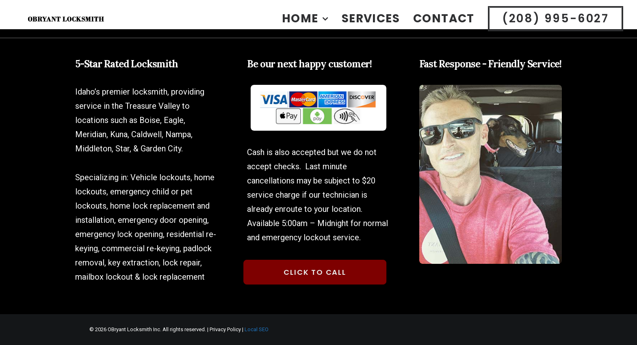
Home (305, 24)
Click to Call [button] (309, 272)
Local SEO (257, 329)
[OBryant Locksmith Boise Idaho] (83, 25)
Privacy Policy (225, 329)
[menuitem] (308, 25)
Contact (443, 24)
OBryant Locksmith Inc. (134, 329)
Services (371, 24)
